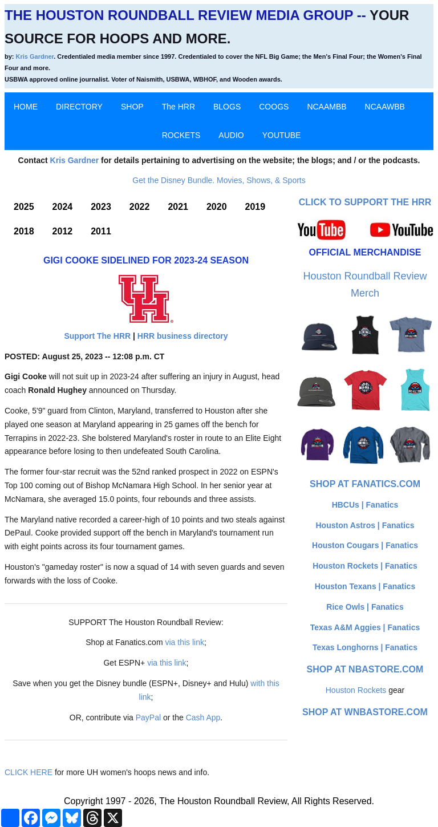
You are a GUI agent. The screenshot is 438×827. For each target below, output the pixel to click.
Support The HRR (97, 335)
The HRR (178, 106)
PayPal (148, 717)
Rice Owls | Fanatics (364, 606)
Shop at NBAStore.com (365, 669)
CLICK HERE (28, 772)
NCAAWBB (385, 106)
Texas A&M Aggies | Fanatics (365, 627)
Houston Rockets (356, 690)
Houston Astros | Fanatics (365, 525)
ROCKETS (181, 135)
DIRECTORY (79, 106)
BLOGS (227, 106)
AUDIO (231, 135)
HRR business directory (182, 335)
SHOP (132, 106)
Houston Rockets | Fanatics (365, 565)
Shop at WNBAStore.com (365, 712)
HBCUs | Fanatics (365, 504)
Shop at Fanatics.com (365, 484)
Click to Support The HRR (365, 202)
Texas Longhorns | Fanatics (365, 647)
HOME (26, 106)
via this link (184, 642)
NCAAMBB (326, 106)
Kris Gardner (35, 56)
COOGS (274, 106)
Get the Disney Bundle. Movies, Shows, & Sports (218, 180)
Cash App (203, 717)
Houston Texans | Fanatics (365, 586)
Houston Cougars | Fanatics (365, 545)
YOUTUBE (281, 135)
